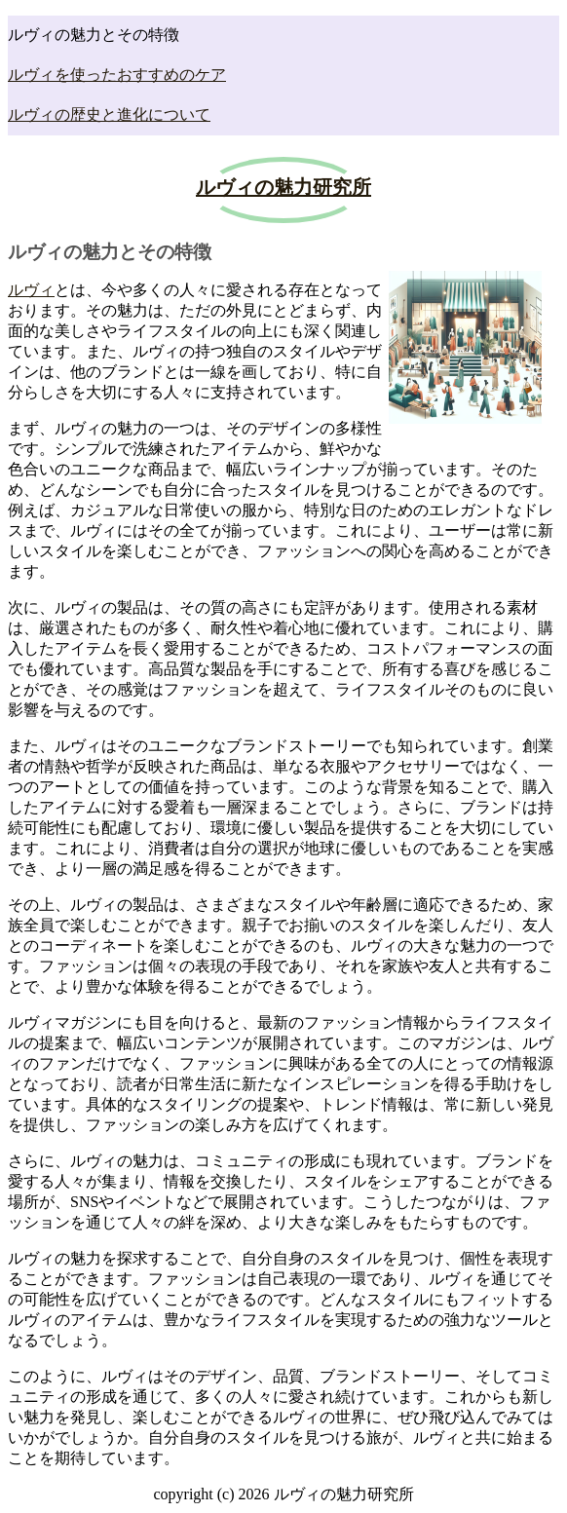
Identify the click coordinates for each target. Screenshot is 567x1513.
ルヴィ (31, 290)
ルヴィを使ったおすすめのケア (117, 74)
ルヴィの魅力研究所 (283, 187)
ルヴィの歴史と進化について (109, 114)
